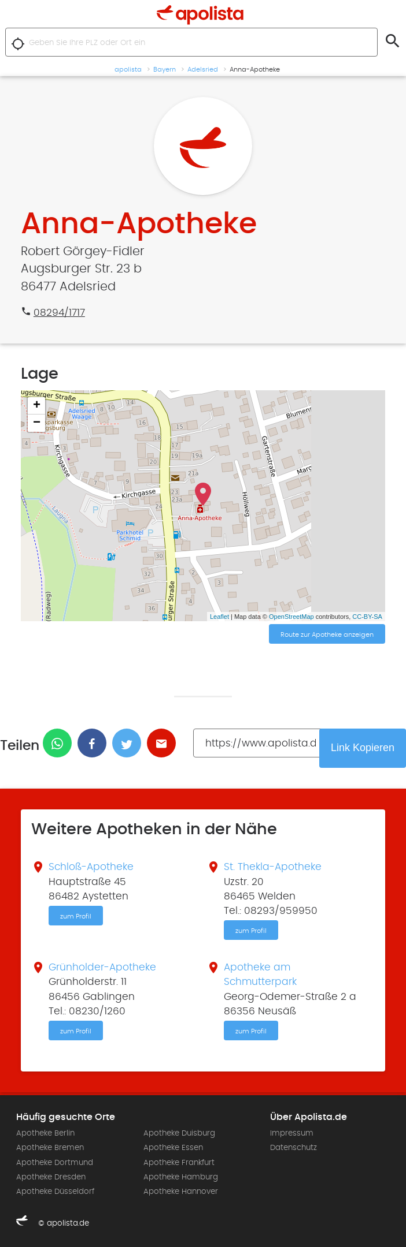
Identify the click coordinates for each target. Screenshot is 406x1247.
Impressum (291, 1133)
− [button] (36, 423)
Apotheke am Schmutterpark (260, 974)
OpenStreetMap (291, 616)
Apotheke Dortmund (54, 1163)
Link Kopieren (362, 747)
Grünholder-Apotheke (102, 967)
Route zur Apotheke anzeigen (327, 634)
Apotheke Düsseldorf (55, 1192)
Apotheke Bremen (50, 1148)
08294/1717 (59, 313)
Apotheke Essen (173, 1148)
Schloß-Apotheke (91, 867)
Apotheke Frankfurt (179, 1163)
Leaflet (219, 616)
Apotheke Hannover (180, 1192)
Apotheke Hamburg (180, 1177)
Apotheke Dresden (51, 1177)
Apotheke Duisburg (179, 1133)
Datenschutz (293, 1148)
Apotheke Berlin (45, 1133)
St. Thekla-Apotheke (273, 867)
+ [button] (36, 406)
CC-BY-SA (367, 616)
